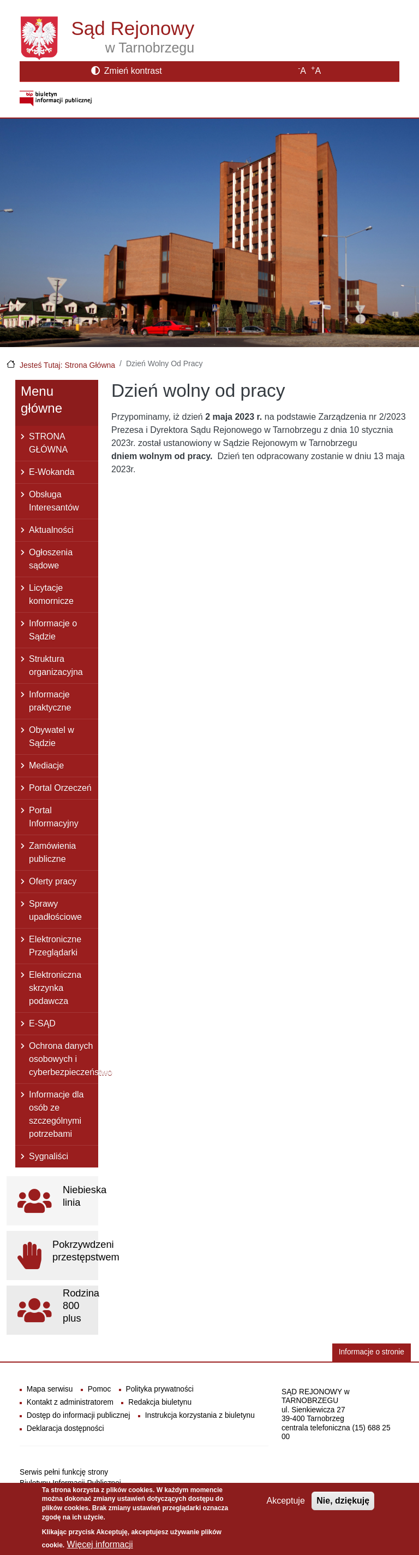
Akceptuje (286, 1506)
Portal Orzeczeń (60, 788)
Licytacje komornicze (51, 594)
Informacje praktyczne (50, 701)
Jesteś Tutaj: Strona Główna (67, 365)
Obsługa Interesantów (54, 501)
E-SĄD (42, 1023)
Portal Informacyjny (54, 817)
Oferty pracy (52, 881)
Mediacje (46, 765)
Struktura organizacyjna (56, 665)
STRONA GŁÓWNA (48, 443)
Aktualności (51, 530)
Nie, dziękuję (342, 1506)
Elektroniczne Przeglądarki (55, 946)
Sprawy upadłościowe (55, 910)
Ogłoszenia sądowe (51, 559)
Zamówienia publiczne (52, 852)
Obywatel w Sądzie (51, 736)
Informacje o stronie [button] (371, 1352)
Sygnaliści (48, 1156)
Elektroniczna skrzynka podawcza (55, 988)
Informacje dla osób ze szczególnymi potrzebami (56, 1114)
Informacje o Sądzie (53, 630)
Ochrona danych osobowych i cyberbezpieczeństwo (63, 1059)
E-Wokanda (51, 472)
